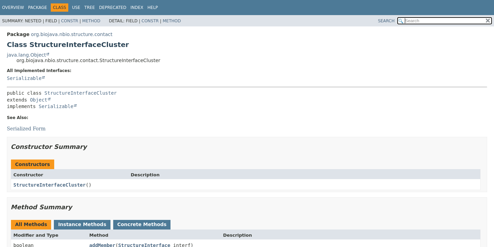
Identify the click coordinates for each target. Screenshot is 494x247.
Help (153, 7)
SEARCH (386, 21)
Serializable (24, 78)
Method (91, 21)
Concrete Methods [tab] (142, 224)
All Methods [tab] (31, 224)
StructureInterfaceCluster (81, 93)
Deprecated (113, 7)
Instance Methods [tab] (82, 224)
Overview (13, 7)
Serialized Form (26, 128)
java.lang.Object (26, 55)
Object (38, 100)
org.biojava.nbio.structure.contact (71, 34)
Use (76, 7)
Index (136, 7)
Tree (89, 7)
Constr (69, 21)
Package (37, 7)
